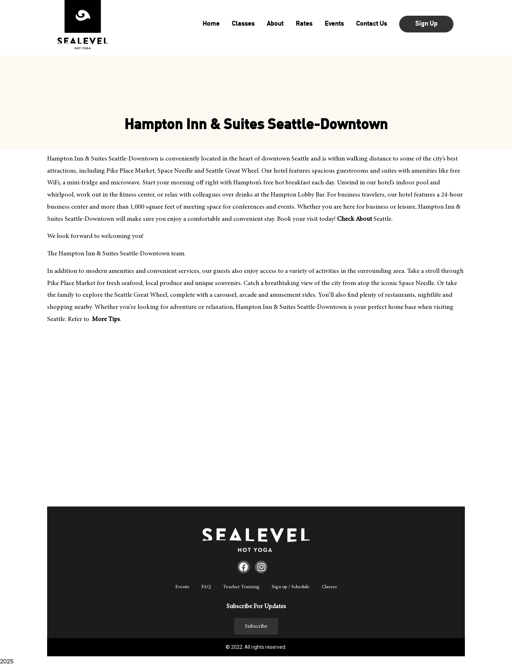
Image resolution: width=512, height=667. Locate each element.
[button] (256, 626)
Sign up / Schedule (291, 587)
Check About (354, 219)
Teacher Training (241, 587)
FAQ (206, 587)
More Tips (105, 319)
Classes (329, 587)
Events (182, 587)
